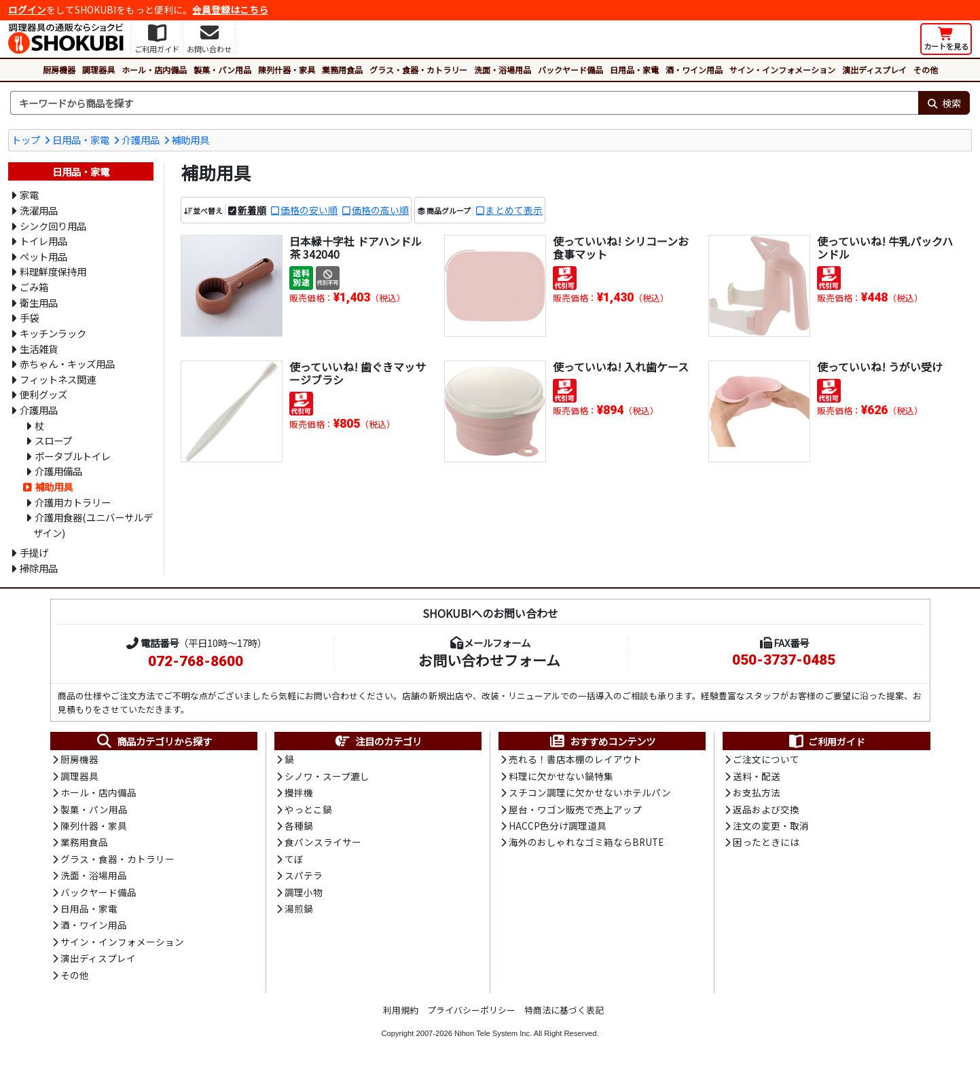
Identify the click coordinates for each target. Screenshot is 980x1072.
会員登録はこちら (230, 9)
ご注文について (766, 759)
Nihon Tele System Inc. (493, 1033)
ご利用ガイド (826, 741)
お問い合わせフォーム (489, 660)
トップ (26, 139)
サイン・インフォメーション (782, 69)
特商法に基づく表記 (564, 1009)
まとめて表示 (514, 210)
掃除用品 (39, 568)
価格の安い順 (309, 210)
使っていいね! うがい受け (880, 366)
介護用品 (141, 139)
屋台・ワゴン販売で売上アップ (575, 809)
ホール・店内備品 (154, 69)
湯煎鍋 (299, 908)
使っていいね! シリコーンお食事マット (621, 247)
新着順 (252, 210)
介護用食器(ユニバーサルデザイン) (93, 525)
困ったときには (766, 842)
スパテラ (304, 875)
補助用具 (190, 139)
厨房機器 (59, 69)
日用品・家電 (634, 69)
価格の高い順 (380, 210)
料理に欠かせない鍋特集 (561, 776)
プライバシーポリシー (471, 1009)
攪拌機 (299, 792)
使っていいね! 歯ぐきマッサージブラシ (357, 373)
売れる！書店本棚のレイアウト (575, 759)
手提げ (34, 552)
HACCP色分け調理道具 (557, 825)
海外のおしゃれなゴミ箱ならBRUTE (586, 842)
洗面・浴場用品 (502, 69)
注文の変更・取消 (771, 825)
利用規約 (400, 1009)
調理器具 (98, 69)
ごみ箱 (34, 287)
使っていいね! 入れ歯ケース (621, 366)
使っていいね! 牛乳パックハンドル (885, 247)
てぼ (294, 859)
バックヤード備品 (570, 69)
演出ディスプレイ (874, 69)
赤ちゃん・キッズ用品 (67, 363)
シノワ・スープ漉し (327, 776)
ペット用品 (43, 256)
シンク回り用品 (53, 226)
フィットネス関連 (58, 379)
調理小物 (304, 892)
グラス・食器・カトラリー (418, 69)
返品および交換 (766, 809)
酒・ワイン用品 (694, 69)
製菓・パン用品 (222, 69)
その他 (925, 69)
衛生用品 (39, 302)
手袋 (29, 317)
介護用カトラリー (73, 502)
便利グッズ (43, 394)
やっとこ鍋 (308, 809)
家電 (29, 194)
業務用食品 (342, 69)
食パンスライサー (323, 842)
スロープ (53, 440)
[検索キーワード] (464, 103)
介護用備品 (58, 471)
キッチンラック (53, 333)
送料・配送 (756, 776)
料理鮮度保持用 (53, 271)
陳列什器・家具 (286, 69)
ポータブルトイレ (73, 456)
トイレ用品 (43, 241)
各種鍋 (299, 825)
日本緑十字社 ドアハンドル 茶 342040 (355, 247)
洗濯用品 (39, 210)
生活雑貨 (39, 348)
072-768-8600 (195, 661)
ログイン (27, 9)
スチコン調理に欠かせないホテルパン (590, 792)
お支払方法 (756, 792)
